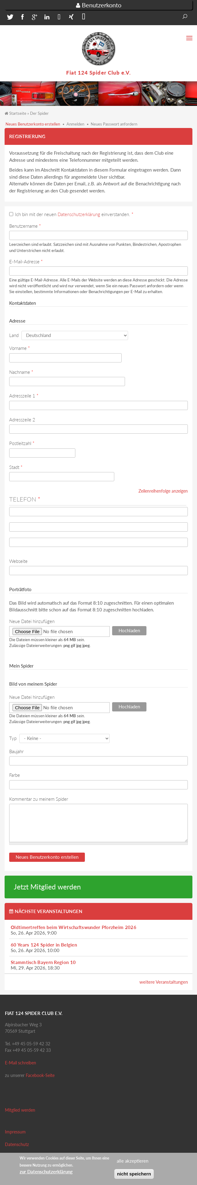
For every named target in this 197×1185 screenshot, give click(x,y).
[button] (9, 18)
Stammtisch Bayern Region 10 (43, 962)
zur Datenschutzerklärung (46, 1173)
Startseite (17, 113)
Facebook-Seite (40, 1075)
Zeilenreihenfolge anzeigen (163, 491)
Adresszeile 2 (22, 419)
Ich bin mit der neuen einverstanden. (74, 214)
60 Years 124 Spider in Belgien (44, 944)
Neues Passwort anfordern (114, 124)
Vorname (19, 348)
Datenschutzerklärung (79, 214)
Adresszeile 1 (23, 395)
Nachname (21, 372)
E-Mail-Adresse (26, 261)
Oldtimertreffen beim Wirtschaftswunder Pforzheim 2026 (73, 927)
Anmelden (75, 124)
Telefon (24, 499)
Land (14, 335)
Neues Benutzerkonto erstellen (33, 124)
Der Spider (39, 113)
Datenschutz (17, 1144)
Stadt (15, 467)
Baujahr (16, 751)
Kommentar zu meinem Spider (38, 799)
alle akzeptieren (132, 1162)
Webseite (18, 561)
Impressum (15, 1131)
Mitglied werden (20, 1110)
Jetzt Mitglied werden (47, 887)
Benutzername (25, 226)
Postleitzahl (21, 443)
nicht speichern (134, 1175)
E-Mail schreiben (20, 1062)
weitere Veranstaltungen (163, 982)
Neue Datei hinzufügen (32, 621)
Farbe (14, 775)
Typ (13, 738)
